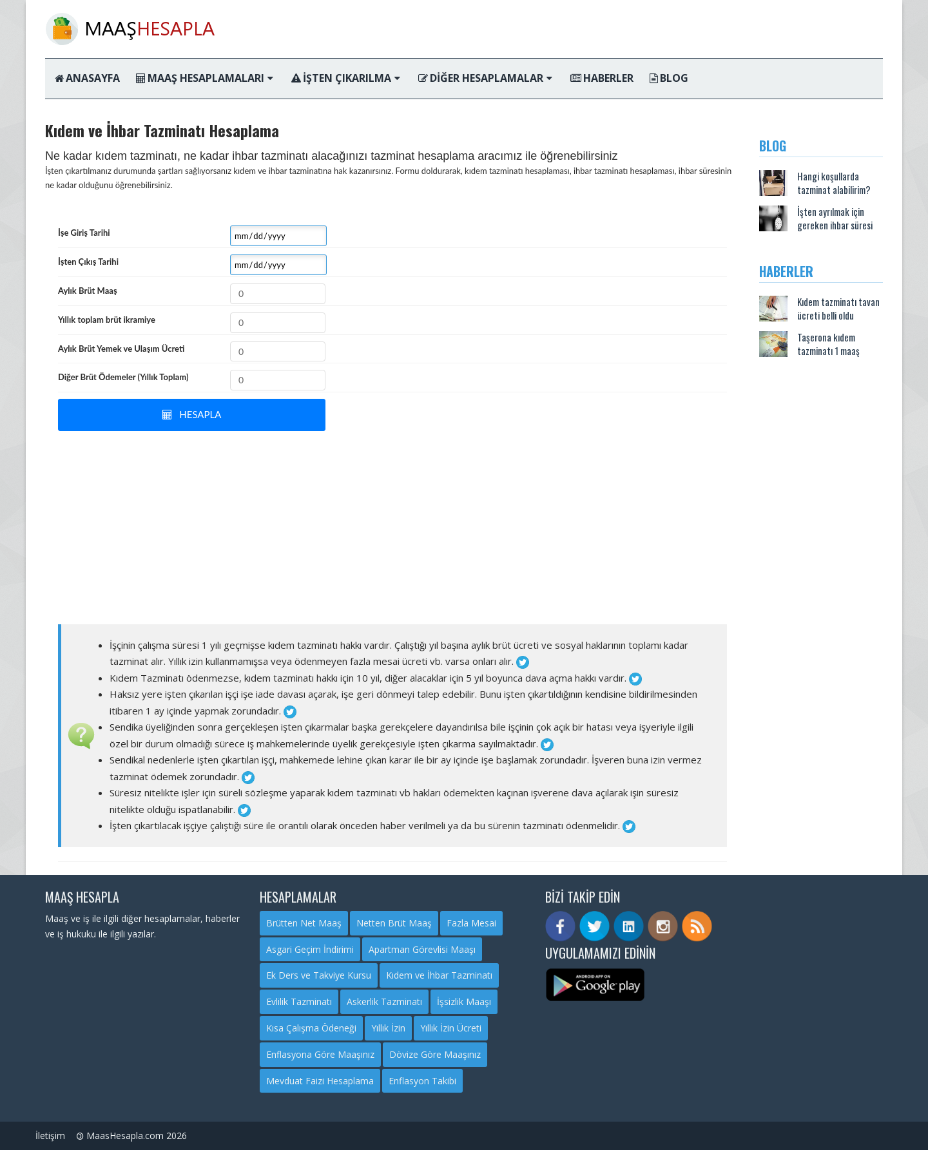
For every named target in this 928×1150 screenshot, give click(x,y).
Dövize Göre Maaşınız (435, 1054)
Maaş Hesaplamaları (204, 78)
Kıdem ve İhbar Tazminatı (439, 975)
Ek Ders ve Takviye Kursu (318, 975)
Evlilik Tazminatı (299, 1001)
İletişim (50, 1135)
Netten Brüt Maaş (394, 923)
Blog (669, 78)
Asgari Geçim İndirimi (310, 949)
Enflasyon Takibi (422, 1081)
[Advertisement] (392, 527)
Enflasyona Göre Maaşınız (320, 1054)
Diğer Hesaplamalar (485, 78)
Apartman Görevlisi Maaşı (422, 949)
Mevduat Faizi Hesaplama (320, 1081)
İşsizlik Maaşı (464, 1001)
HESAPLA (192, 414)
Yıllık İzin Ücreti (450, 1028)
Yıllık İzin (388, 1028)
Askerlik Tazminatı (384, 1001)
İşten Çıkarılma (345, 78)
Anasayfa (87, 78)
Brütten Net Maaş (304, 923)
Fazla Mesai (471, 923)
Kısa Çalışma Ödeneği (311, 1028)
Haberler (601, 78)
